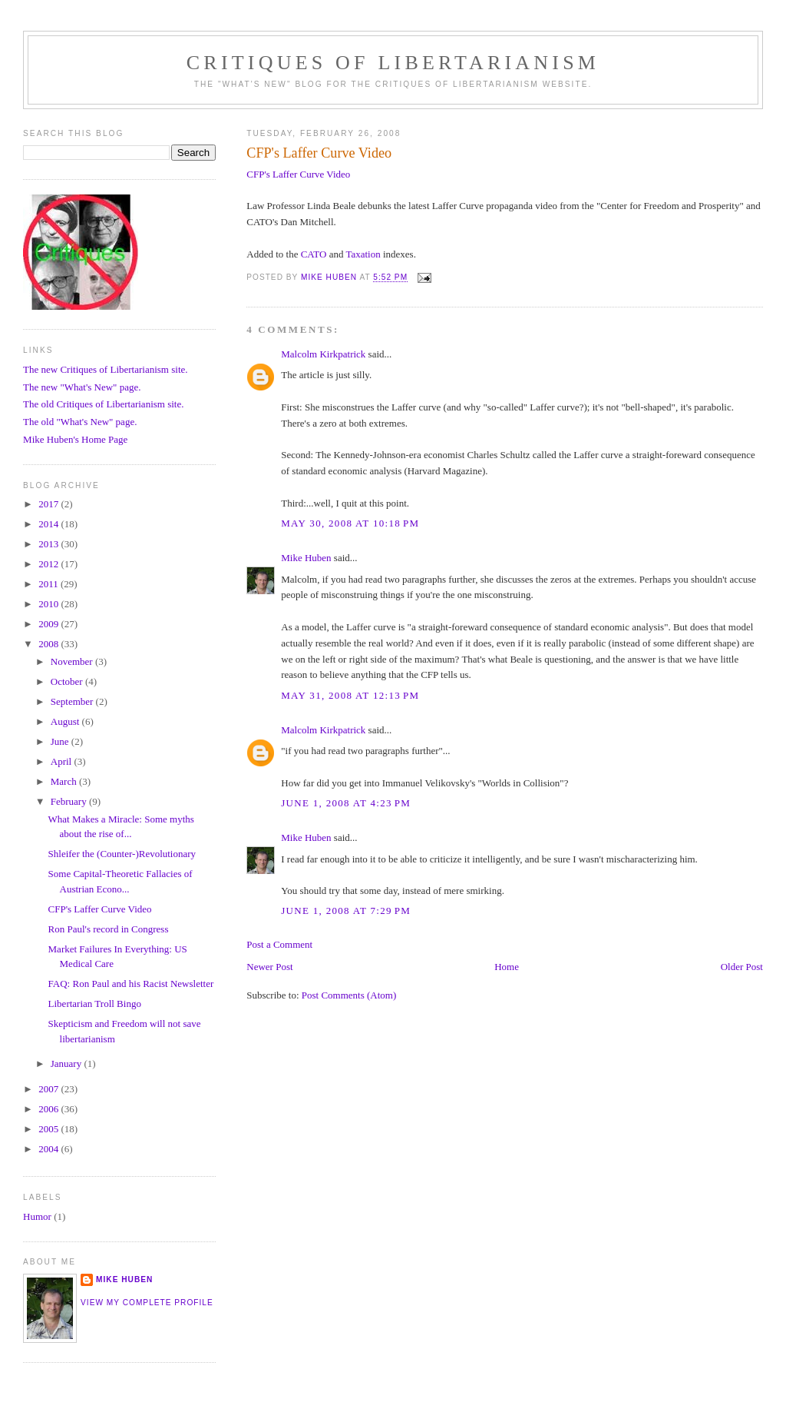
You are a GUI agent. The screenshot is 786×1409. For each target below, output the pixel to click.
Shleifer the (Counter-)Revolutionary (122, 853)
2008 (49, 644)
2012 (49, 564)
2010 (49, 604)
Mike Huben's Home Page (75, 439)
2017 (49, 504)
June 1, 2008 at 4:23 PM (346, 803)
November (73, 661)
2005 (49, 1129)
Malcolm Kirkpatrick (323, 354)
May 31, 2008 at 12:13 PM (350, 695)
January (67, 1063)
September (73, 701)
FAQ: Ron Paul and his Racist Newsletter (131, 983)
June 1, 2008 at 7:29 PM (346, 910)
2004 (49, 1149)
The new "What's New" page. (81, 387)
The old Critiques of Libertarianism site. (103, 404)
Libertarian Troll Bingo (94, 1003)
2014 (49, 524)
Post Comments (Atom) (349, 995)
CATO (314, 254)
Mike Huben (306, 557)
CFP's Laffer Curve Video (298, 174)
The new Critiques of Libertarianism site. (105, 369)
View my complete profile (147, 1302)
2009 (49, 624)
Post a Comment (279, 944)
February (70, 801)
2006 (49, 1109)
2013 (49, 544)
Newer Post (269, 966)
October (68, 681)
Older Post (742, 966)
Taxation (362, 254)
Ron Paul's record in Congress (108, 929)
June (61, 741)
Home (506, 966)
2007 (49, 1089)
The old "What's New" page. (80, 421)
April (62, 761)
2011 (49, 584)
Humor (37, 1216)
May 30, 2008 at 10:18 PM (350, 523)
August (66, 721)
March (65, 781)
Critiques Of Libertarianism (393, 63)
